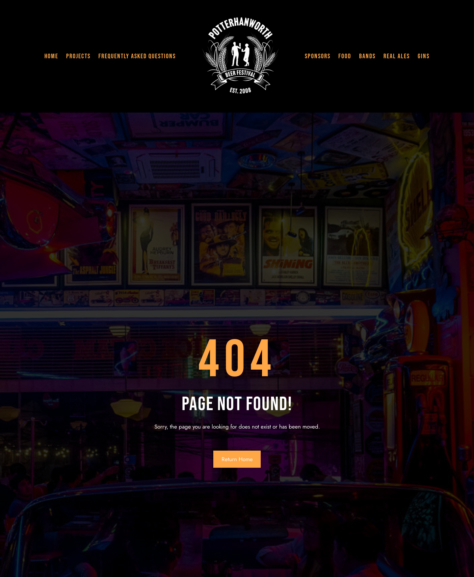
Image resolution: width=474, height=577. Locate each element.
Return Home (237, 459)
